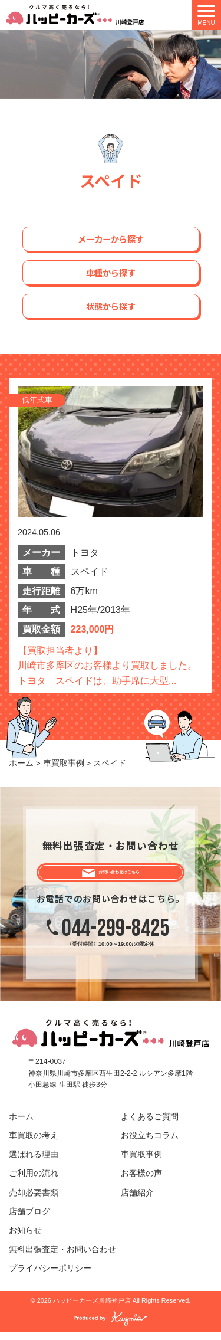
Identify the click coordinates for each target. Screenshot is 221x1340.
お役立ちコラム (150, 1143)
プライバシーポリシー (50, 1276)
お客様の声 (141, 1182)
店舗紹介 (137, 1201)
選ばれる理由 (33, 1162)
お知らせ (25, 1238)
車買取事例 (141, 1162)
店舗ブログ (29, 1219)
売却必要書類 (33, 1201)
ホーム (21, 1125)
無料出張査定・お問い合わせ (62, 1257)
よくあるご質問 (150, 1125)
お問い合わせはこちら (119, 876)
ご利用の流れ (33, 1182)
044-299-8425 (115, 936)
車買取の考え (33, 1143)
